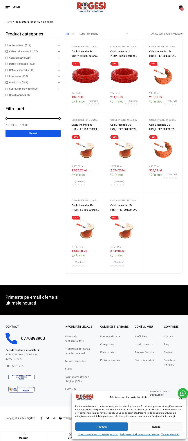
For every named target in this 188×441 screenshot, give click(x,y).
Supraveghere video (20, 89)
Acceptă (102, 427)
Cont (70, 438)
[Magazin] (23, 434)
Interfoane (15, 76)
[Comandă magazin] (103, 34)
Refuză (156, 427)
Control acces (17, 58)
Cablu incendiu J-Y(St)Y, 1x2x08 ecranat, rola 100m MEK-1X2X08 (85, 56)
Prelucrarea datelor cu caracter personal (98, 434)
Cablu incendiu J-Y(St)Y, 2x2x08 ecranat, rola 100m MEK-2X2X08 (124, 56)
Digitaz (30, 418)
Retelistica (15, 82)
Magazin (23, 438)
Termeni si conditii (170, 434)
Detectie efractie (18, 64)
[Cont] (70, 434)
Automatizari (16, 45)
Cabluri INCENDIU (81, 46)
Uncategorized (17, 95)
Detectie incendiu (19, 70)
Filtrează (33, 133)
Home (9, 22)
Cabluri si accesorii (20, 51)
